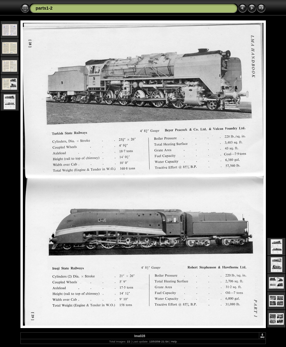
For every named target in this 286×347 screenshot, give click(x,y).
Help (174, 341)
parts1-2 (44, 8)
